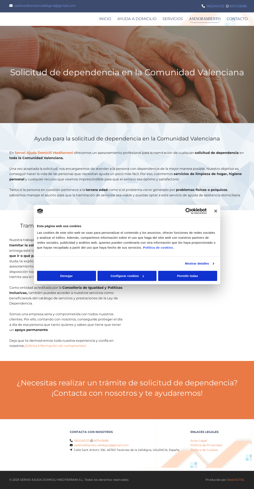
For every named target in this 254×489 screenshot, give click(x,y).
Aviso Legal (198, 441)
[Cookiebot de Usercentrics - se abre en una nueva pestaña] (188, 211)
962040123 (215, 6)
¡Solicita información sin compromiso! (55, 346)
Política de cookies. (158, 247)
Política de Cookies (204, 450)
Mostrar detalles (197, 263)
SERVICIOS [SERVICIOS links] (170, 19)
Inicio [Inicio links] (103, 19)
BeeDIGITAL (236, 480)
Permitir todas (187, 276)
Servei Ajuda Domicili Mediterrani (44, 153)
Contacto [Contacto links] (237, 19)
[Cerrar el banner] (215, 211)
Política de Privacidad (206, 445)
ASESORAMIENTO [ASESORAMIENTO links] (203, 19)
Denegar (66, 276)
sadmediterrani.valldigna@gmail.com (45, 6)
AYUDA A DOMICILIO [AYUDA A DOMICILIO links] (134, 19)
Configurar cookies (127, 276)
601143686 (238, 6)
